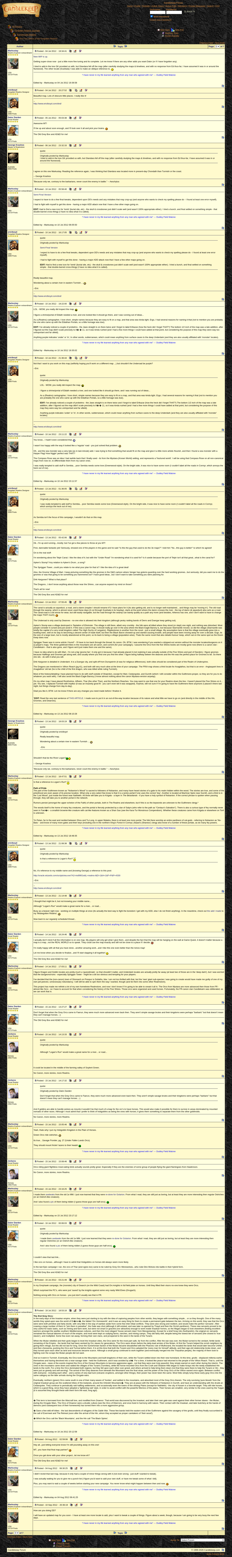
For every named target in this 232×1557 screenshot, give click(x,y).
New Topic (165, 30)
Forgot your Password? (161, 19)
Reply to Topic (171, 33)
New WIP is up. (41, 56)
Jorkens (12, 1034)
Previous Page (206, 42)
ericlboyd (12, 90)
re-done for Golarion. (115, 1194)
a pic (51, 1202)
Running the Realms (26, 34)
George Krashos (16, 145)
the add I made (214, 911)
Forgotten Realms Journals (27, 30)
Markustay (13, 50)
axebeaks (50, 1194)
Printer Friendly (172, 36)
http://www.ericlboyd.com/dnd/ (48, 103)
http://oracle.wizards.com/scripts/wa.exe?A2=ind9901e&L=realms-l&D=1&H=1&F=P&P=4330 (77, 875)
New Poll (179, 30)
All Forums (17, 26)
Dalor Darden (14, 117)
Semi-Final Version (42, 194)
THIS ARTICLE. (76, 698)
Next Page (220, 42)
